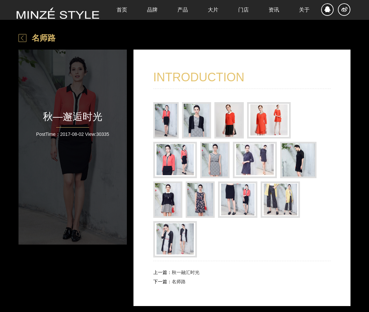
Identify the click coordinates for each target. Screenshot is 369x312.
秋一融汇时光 (186, 272)
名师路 (43, 37)
